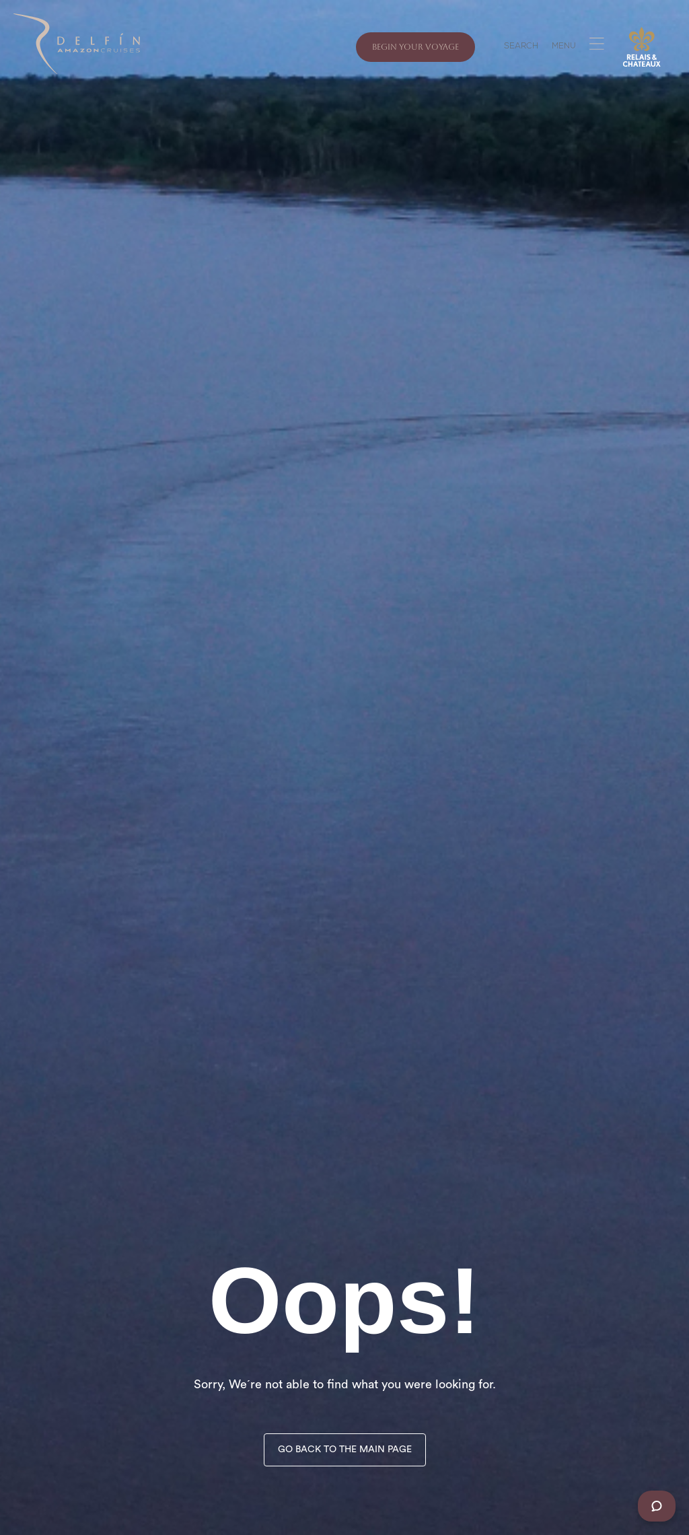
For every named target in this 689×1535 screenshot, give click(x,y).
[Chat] (657, 1506)
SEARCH (521, 47)
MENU (564, 47)
